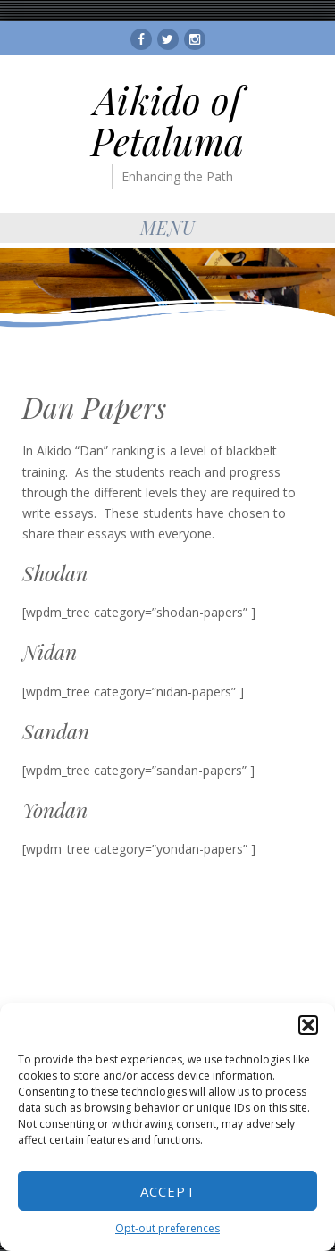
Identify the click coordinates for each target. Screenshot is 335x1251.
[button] (308, 1025)
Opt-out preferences (167, 1228)
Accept (168, 1191)
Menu (168, 227)
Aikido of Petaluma (167, 120)
